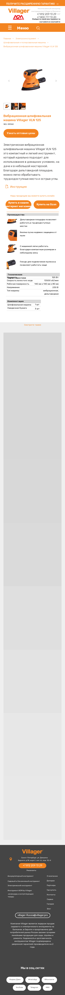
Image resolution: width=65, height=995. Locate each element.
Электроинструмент (26, 38)
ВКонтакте (49, 979)
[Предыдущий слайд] (9, 81)
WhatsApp (32, 979)
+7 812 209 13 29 (46, 14)
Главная (7, 38)
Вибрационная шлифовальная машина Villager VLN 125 (30, 46)
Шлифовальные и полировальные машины (24, 42)
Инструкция (18, 186)
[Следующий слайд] (56, 81)
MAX (47, 987)
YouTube (19, 987)
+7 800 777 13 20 (46, 17)
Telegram (34, 987)
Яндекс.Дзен (15, 979)
